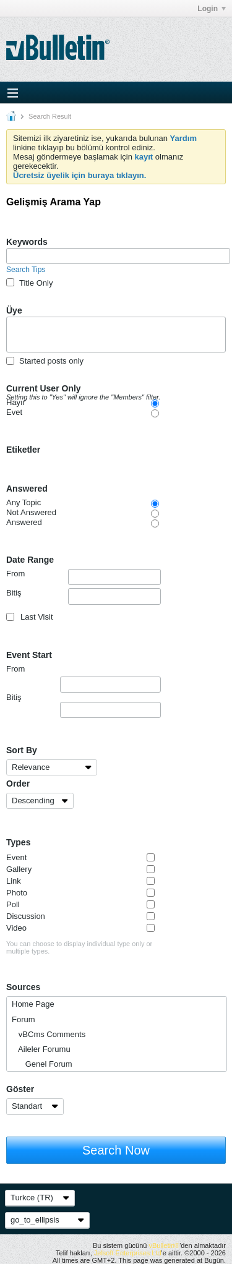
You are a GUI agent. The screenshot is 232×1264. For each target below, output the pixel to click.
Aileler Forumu (41, 1049)
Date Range (30, 560)
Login (211, 8)
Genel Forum (42, 1064)
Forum (23, 1019)
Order (18, 783)
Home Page (33, 1004)
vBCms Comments (48, 1034)
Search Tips (25, 269)
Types (18, 842)
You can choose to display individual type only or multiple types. (79, 947)
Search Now (116, 1150)
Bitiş (83, 596)
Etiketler (23, 450)
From (83, 577)
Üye (14, 310)
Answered (27, 488)
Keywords (27, 242)
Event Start (29, 655)
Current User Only (91, 389)
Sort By (21, 750)
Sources (23, 987)
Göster (20, 1089)
